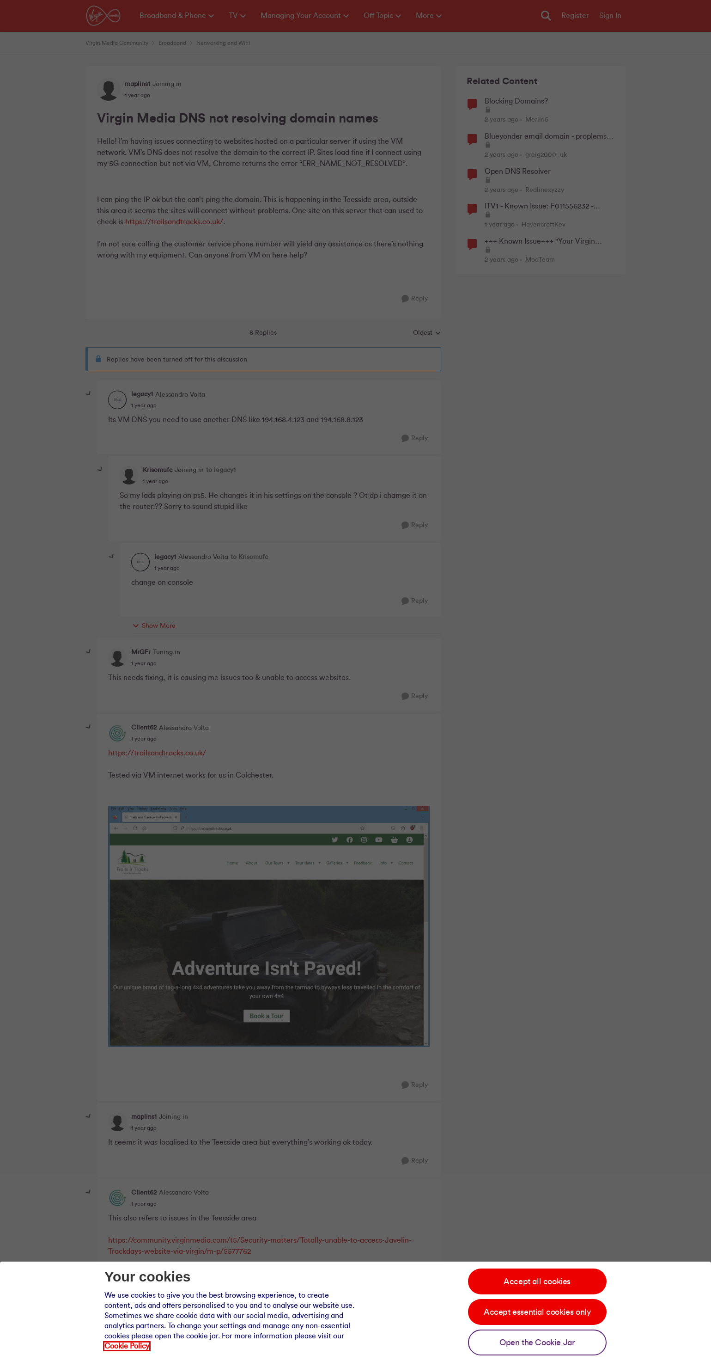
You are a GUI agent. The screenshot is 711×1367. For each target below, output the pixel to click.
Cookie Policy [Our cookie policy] (126, 1346)
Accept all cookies (537, 1281)
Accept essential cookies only (537, 1312)
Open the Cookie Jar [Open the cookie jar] (537, 1342)
